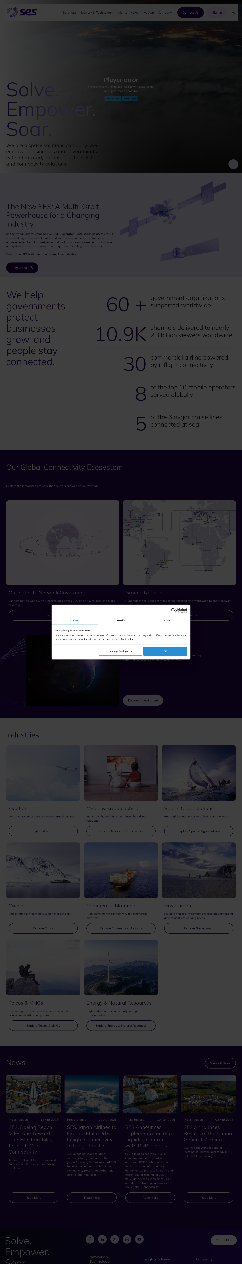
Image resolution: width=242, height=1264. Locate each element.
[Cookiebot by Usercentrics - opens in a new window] (173, 610)
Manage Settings (121, 651)
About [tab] (167, 620)
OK (165, 651)
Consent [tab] (74, 620)
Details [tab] (121, 620)
